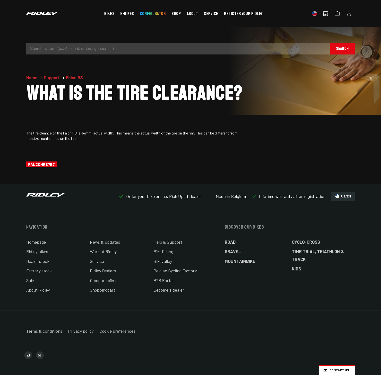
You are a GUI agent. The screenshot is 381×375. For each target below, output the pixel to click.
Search (342, 48)
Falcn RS (74, 77)
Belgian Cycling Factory (175, 270)
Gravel (233, 251)
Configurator (153, 13)
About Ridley (38, 290)
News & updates (105, 242)
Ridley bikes (37, 251)
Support (52, 77)
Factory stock (39, 270)
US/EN (343, 196)
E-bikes (127, 13)
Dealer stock (37, 261)
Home (32, 77)
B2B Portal (163, 280)
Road (230, 242)
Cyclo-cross (306, 242)
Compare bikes (103, 280)
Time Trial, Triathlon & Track (318, 255)
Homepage (36, 242)
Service (211, 13)
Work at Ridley (103, 251)
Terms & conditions (44, 331)
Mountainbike (240, 261)
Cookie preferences (117, 331)
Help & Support (168, 242)
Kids (296, 268)
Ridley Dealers (103, 270)
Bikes (109, 13)
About (192, 13)
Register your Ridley (243, 13)
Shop (176, 13)
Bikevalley (163, 261)
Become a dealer (169, 290)
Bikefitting (163, 251)
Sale (30, 280)
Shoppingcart (102, 290)
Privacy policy (81, 331)
